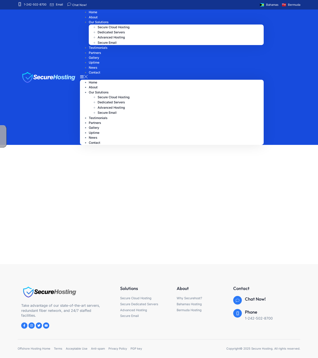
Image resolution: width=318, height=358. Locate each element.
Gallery (94, 127)
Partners (95, 123)
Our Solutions (99, 22)
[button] (172, 77)
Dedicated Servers (111, 32)
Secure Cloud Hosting (114, 27)
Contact (94, 72)
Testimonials (98, 118)
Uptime (94, 132)
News (93, 137)
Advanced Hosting (111, 37)
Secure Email (107, 112)
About (93, 87)
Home (93, 82)
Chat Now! (79, 5)
